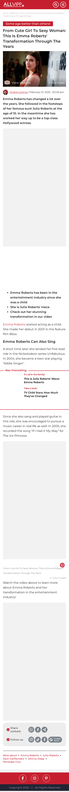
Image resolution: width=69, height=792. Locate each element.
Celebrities (14, 13)
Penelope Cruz (12, 761)
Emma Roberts (14, 324)
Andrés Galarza (19, 92)
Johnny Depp (36, 758)
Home (5, 13)
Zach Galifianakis (13, 758)
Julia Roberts (51, 755)
